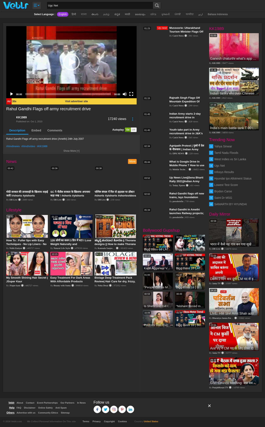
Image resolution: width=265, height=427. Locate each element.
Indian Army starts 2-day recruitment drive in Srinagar (185, 117)
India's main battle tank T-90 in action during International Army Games (234, 128)
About (20, 403)
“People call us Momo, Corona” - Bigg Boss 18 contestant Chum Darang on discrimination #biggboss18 (158, 287)
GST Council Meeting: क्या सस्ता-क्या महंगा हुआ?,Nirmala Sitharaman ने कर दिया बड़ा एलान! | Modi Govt (234, 383)
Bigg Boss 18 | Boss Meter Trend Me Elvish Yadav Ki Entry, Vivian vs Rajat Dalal (190, 325)
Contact (30, 403)
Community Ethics (48, 412)
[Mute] (125, 94)
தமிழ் (106, 14)
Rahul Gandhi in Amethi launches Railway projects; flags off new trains (186, 213)
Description (17, 130)
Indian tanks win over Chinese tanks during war (234, 93)
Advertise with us (26, 412)
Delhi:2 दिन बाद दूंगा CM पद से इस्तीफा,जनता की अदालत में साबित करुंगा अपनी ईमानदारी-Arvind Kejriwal (234, 279)
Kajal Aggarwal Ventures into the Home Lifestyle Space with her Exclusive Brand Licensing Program (158, 268)
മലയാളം (140, 14)
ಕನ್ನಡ (117, 14)
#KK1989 (42, 146)
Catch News (178, 35)
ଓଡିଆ (153, 14)
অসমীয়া (190, 14)
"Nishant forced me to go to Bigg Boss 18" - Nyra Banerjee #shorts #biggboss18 (190, 306)
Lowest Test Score (226, 185)
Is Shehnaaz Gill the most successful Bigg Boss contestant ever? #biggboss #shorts (158, 306)
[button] (71, 62)
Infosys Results (224, 172)
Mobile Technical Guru (183, 169)
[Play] (12, 94)
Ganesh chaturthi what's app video (234, 58)
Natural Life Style (62, 248)
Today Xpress (178, 185)
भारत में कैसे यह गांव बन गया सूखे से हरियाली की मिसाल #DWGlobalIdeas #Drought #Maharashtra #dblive (234, 244)
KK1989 (21, 117)
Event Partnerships (47, 403)
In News (81, 403)
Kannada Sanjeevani (107, 248)
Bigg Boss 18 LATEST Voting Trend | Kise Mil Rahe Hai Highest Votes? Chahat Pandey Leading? (190, 268)
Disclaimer (30, 407)
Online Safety (45, 407)
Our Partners (67, 403)
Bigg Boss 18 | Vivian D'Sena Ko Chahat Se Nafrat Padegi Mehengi (190, 249)
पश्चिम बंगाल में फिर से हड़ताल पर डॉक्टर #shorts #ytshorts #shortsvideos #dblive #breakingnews (115, 195)
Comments (54, 130)
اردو (201, 14)
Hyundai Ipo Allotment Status (233, 178)
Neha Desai (103, 285)
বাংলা (84, 14)
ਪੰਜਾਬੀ (178, 14)
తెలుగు (95, 14)
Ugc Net (219, 165)
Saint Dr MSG (223, 197)
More (132, 161)
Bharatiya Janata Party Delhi (225, 318)
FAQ (19, 407)
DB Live (13, 199)
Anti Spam (61, 407)
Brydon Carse (223, 191)
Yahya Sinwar (223, 146)
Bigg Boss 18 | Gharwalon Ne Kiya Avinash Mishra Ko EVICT (190, 287)
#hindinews (13, 146)
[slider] (68, 94)
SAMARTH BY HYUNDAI (230, 204)
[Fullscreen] (131, 94)
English (63, 14)
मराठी (127, 14)
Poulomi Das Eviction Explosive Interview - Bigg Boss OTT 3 (158, 325)
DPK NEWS (178, 153)
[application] (71, 62)
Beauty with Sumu (62, 285)
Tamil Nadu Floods (226, 152)
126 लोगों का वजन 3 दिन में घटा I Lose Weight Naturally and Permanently (70, 244)
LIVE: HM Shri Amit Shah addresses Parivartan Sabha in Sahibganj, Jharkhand (234, 313)
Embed (36, 130)
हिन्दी (74, 14)
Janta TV (216, 283)
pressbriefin (178, 201)
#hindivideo (28, 146)
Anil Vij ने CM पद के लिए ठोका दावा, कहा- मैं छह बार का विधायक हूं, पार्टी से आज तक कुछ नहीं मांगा (234, 348)
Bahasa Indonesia (218, 14)
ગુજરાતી (165, 14)
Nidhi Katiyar (16, 248)
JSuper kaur (15, 285)
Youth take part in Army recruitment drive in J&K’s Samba (186, 133)
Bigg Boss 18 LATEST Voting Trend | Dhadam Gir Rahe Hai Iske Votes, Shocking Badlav (158, 249)
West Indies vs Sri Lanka (230, 159)
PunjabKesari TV (220, 387)
